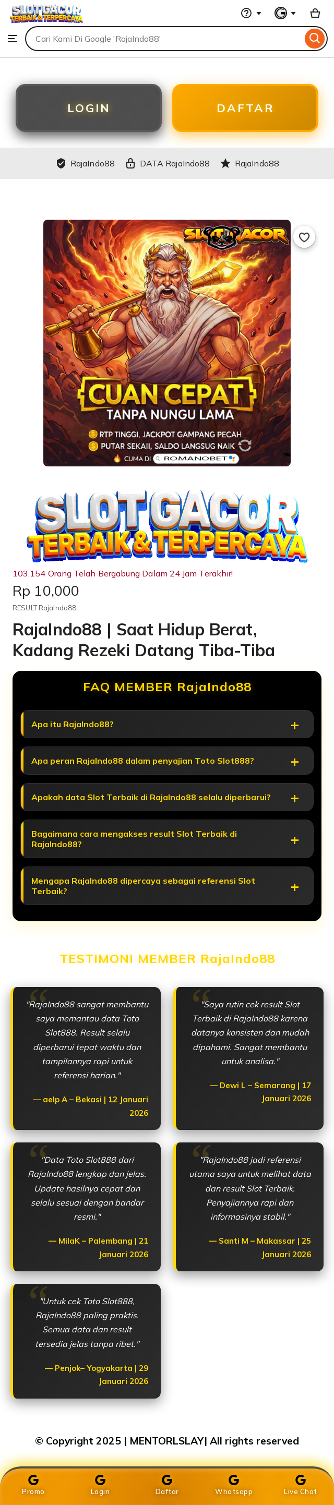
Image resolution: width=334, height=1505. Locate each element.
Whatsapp (234, 1485)
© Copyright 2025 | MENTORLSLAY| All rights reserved (167, 1441)
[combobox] (163, 38)
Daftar (167, 1485)
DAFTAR (246, 108)
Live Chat (300, 1485)
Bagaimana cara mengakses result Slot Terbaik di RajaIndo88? (134, 838)
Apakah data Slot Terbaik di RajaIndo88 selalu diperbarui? (151, 797)
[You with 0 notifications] (285, 13)
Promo (33, 1485)
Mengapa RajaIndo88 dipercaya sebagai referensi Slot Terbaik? (143, 885)
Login (100, 1485)
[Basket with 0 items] (315, 13)
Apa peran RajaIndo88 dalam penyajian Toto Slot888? (142, 760)
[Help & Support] (251, 13)
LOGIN (89, 108)
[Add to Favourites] (304, 237)
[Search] (315, 38)
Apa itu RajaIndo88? (72, 724)
